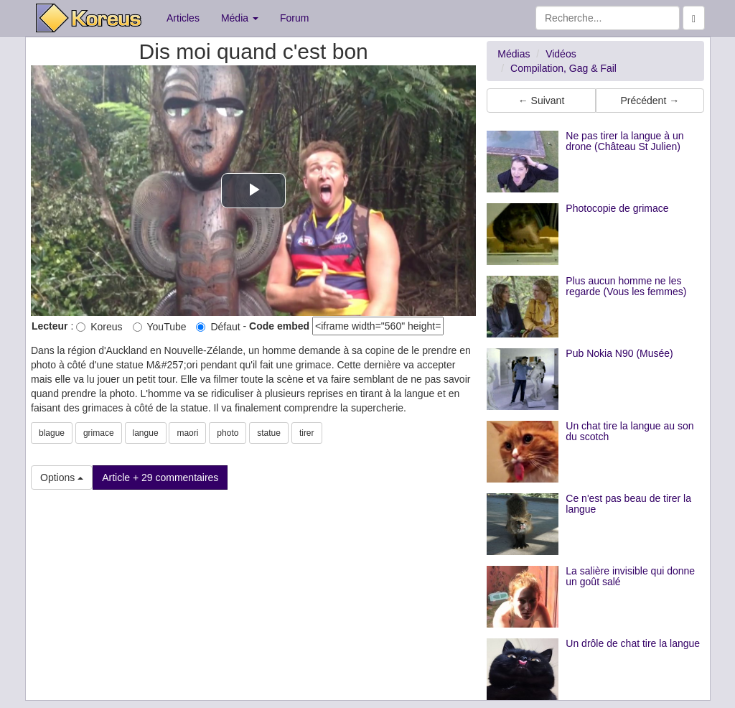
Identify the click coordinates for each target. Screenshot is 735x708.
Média (239, 18)
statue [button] (269, 433)
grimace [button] (98, 433)
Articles (183, 18)
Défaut (218, 326)
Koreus (99, 326)
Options (61, 477)
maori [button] (187, 433)
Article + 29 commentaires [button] (160, 477)
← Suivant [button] (541, 100)
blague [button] (52, 433)
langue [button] (146, 433)
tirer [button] (306, 433)
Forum (294, 18)
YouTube (160, 326)
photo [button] (227, 433)
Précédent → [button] (649, 100)
